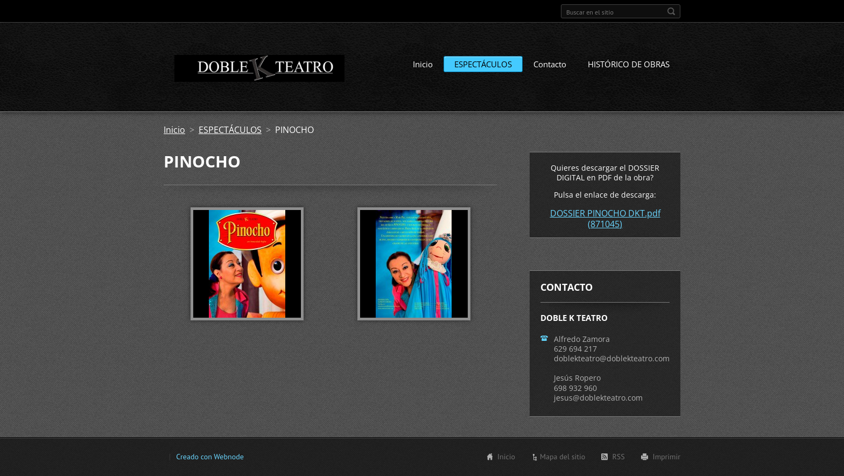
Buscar (671, 11)
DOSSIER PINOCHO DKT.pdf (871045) (605, 218)
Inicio (423, 64)
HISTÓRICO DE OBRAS (629, 64)
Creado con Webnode (209, 456)
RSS (618, 456)
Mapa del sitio (562, 456)
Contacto (549, 64)
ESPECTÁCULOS (483, 64)
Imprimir (666, 456)
